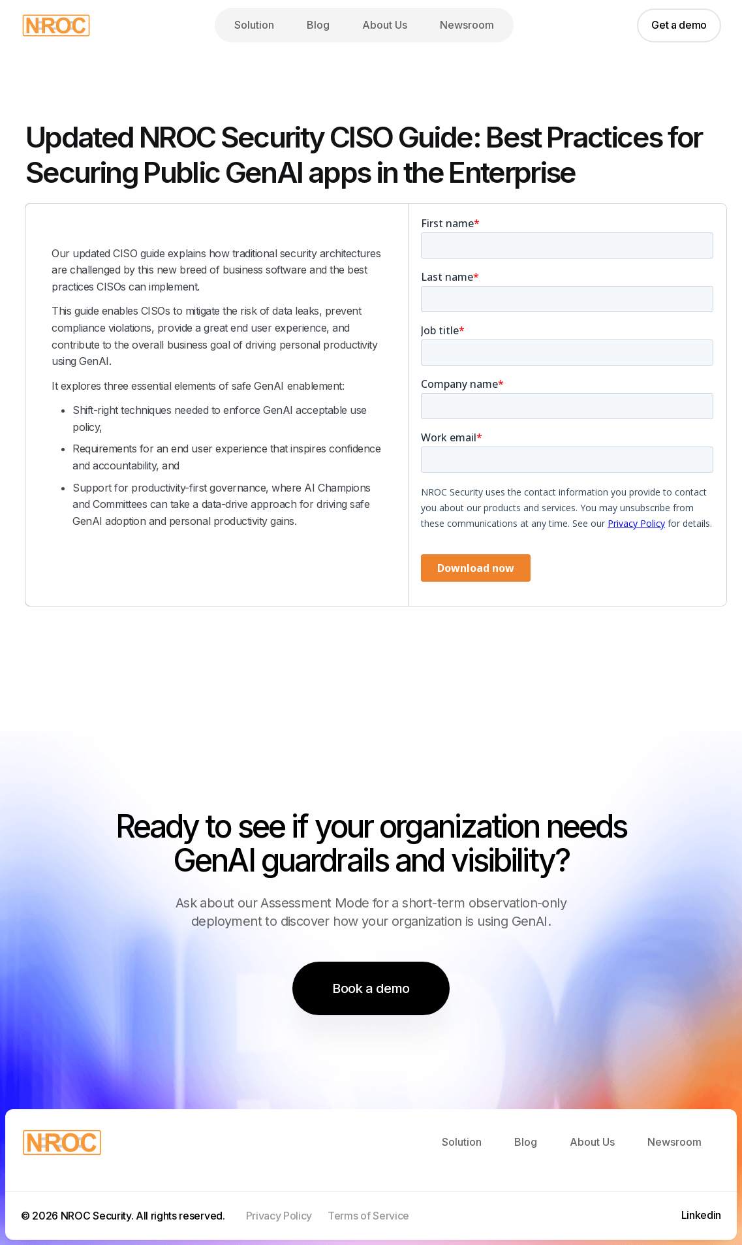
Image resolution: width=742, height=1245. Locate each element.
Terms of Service (368, 1216)
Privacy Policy (279, 1216)
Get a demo (679, 24)
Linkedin (701, 1214)
